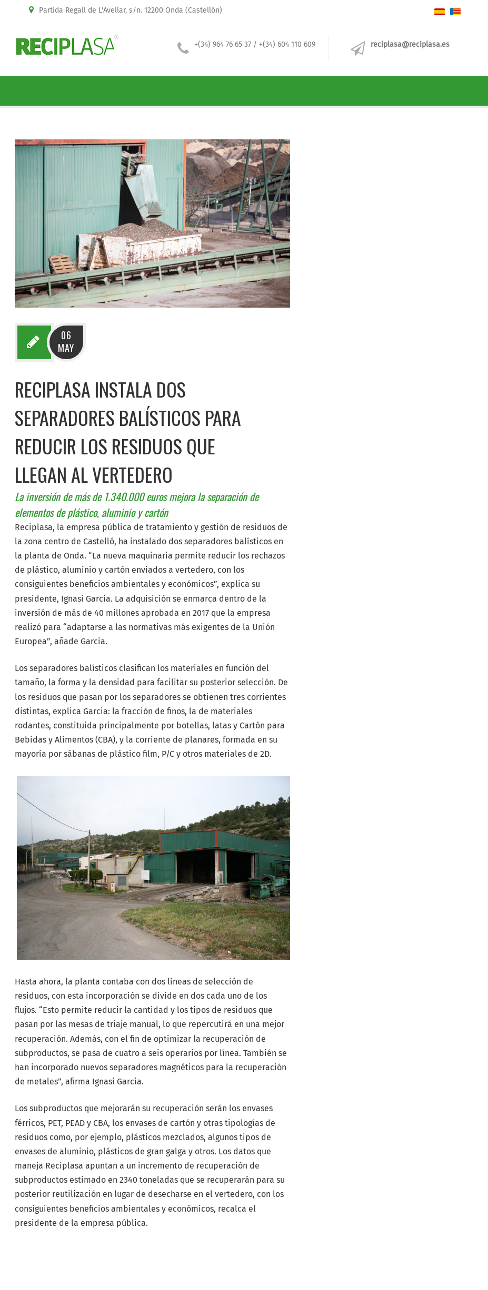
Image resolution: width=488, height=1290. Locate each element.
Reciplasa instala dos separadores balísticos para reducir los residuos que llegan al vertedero (128, 431)
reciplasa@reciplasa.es (410, 44)
